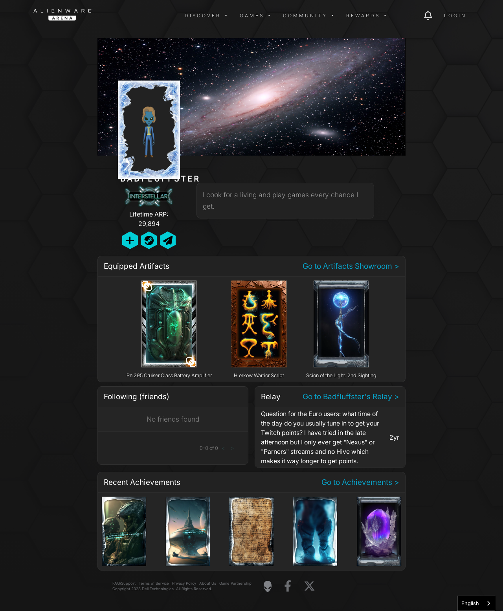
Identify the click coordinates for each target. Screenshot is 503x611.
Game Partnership (235, 583)
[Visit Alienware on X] (309, 586)
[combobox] (476, 603)
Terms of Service (154, 583)
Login (455, 15)
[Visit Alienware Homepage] (267, 586)
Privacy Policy (184, 583)
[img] (159, 16)
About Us (207, 583)
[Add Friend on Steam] (149, 240)
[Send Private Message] (168, 240)
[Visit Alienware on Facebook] (287, 586)
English (470, 603)
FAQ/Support (124, 583)
